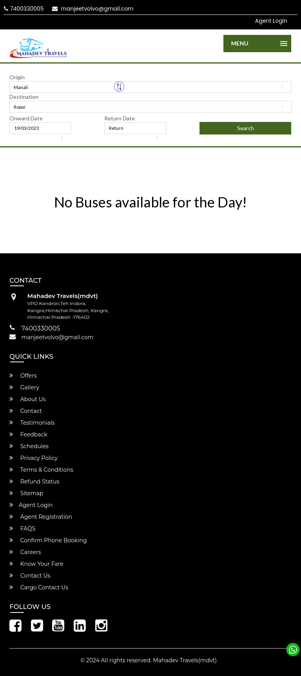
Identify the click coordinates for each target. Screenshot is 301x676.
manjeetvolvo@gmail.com (93, 9)
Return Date (119, 118)
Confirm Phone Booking (48, 540)
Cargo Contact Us (38, 587)
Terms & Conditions (41, 469)
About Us (27, 399)
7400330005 (24, 9)
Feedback (28, 434)
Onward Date (26, 118)
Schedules (29, 446)
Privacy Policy (33, 458)
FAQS (22, 528)
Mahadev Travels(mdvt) (185, 660)
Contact (25, 410)
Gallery (24, 387)
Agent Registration (40, 516)
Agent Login (271, 21)
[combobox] (150, 87)
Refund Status (34, 481)
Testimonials (31, 422)
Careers (25, 552)
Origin (17, 77)
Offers (23, 375)
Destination (23, 96)
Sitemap (26, 493)
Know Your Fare (36, 563)
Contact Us (29, 575)
